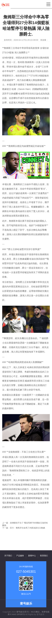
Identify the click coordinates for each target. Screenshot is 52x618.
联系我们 (44, 555)
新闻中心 (32, 555)
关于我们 (8, 555)
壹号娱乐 (40, 614)
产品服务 (20, 555)
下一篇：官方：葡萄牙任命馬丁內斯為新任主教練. (23, 528)
